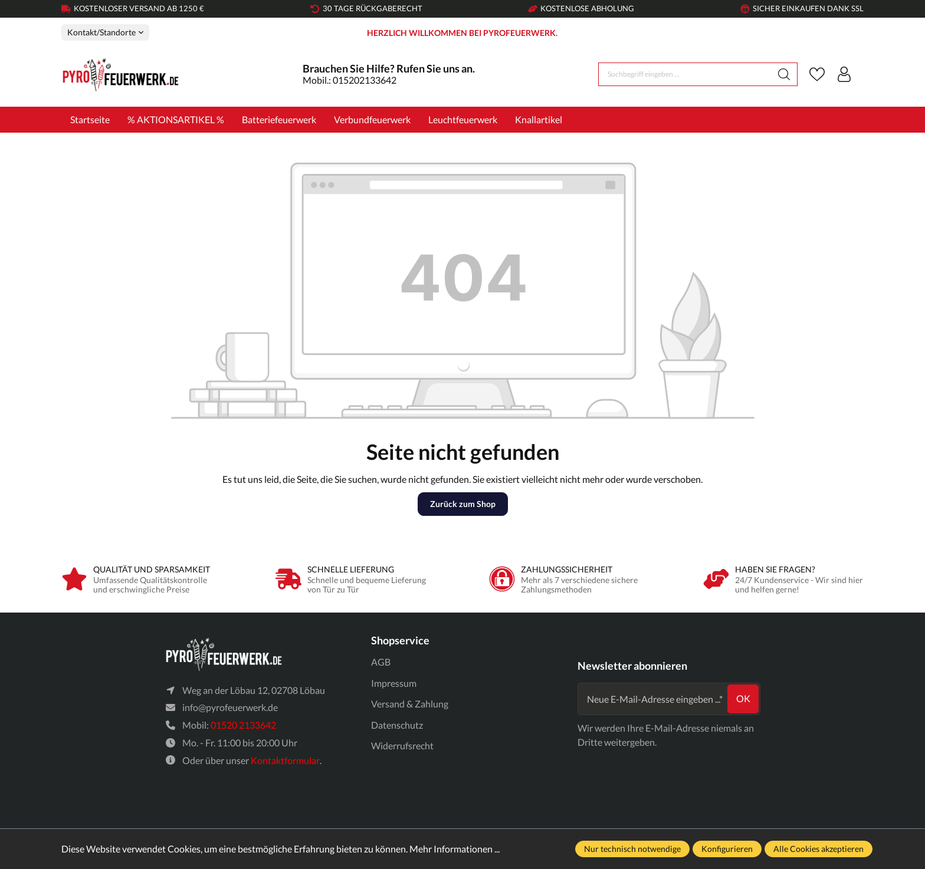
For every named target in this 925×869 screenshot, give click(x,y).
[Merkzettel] (817, 74)
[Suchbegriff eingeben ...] (685, 74)
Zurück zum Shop (463, 504)
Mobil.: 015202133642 (349, 79)
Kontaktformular (285, 760)
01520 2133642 (243, 724)
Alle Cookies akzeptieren (818, 849)
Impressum (393, 683)
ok (743, 698)
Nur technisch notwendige (632, 849)
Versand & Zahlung (409, 703)
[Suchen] (784, 74)
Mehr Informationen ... (454, 848)
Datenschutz (397, 724)
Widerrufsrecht (402, 746)
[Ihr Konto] (844, 74)
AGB (381, 661)
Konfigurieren (727, 849)
